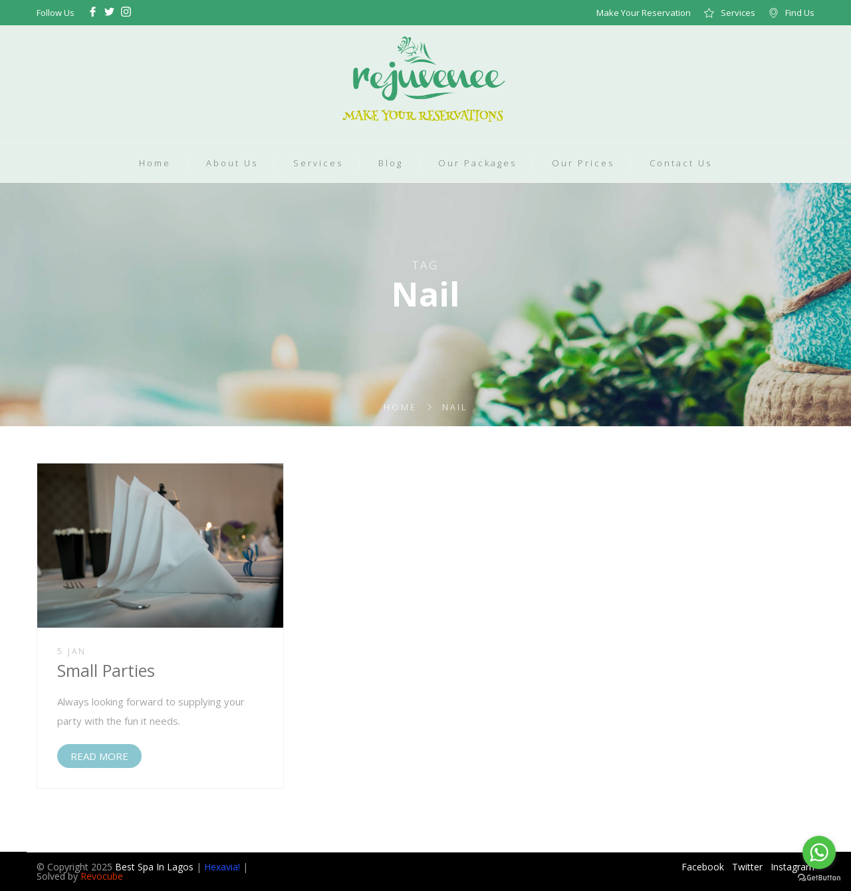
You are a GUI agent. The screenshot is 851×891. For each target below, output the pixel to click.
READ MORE (99, 756)
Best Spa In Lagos (154, 866)
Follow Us (55, 13)
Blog (390, 163)
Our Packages (477, 163)
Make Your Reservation (643, 13)
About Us (232, 163)
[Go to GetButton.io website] (819, 878)
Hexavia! (222, 866)
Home (155, 163)
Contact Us (681, 163)
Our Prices (583, 163)
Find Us (799, 13)
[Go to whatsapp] (819, 852)
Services (738, 13)
